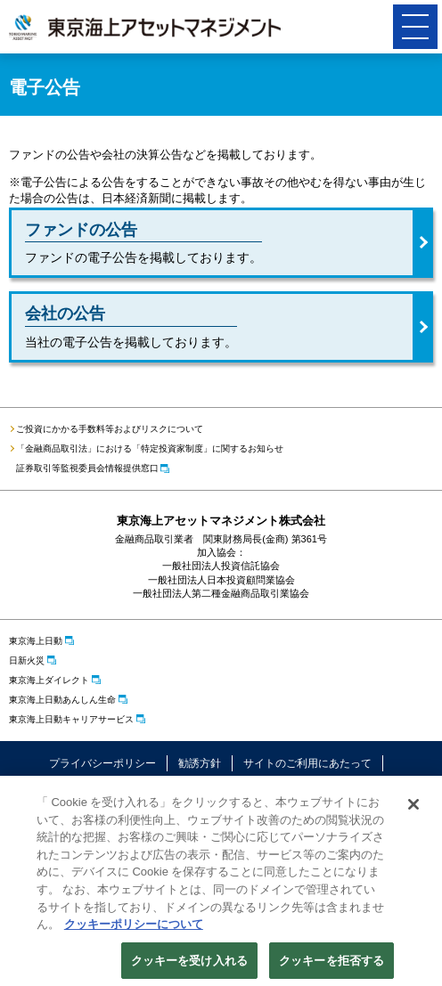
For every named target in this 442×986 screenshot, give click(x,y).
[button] (415, 26)
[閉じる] (413, 808)
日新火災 (27, 660)
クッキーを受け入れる (189, 964)
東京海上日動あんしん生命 (62, 700)
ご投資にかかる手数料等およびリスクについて (109, 429)
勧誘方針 (199, 763)
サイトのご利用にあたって (307, 763)
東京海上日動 (35, 641)
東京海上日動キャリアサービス (71, 719)
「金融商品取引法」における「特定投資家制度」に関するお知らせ (149, 448)
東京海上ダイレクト (49, 680)
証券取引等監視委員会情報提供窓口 (87, 468)
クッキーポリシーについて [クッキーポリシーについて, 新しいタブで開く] (133, 927)
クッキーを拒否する (331, 964)
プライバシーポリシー (102, 763)
